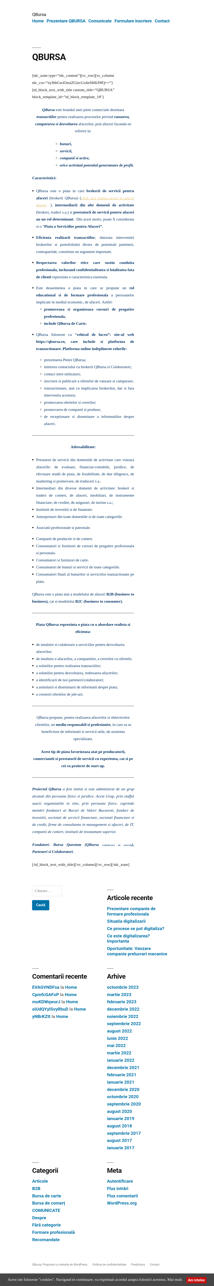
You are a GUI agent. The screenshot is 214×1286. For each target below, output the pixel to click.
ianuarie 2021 (120, 1082)
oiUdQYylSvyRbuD (50, 1009)
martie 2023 (119, 994)
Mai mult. (175, 1279)
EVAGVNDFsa (45, 987)
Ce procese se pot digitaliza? (135, 928)
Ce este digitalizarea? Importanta (128, 938)
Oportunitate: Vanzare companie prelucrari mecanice (137, 951)
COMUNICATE (46, 1210)
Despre (39, 1217)
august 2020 (119, 1111)
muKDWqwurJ (46, 1001)
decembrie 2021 (123, 1067)
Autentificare (120, 1181)
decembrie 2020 (123, 1089)
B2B (36, 1188)
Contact (162, 21)
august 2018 (119, 1125)
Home (38, 21)
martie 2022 (119, 1052)
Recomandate (46, 1239)
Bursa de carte (46, 1195)
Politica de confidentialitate (109, 1264)
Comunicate (99, 21)
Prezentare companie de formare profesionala (131, 911)
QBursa (39, 14)
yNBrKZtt (41, 1016)
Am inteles (196, 1280)
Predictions (138, 1264)
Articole (40, 1181)
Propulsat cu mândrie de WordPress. (65, 1264)
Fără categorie (46, 1225)
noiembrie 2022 (122, 1016)
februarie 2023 (121, 1001)
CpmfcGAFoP (45, 994)
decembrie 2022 (123, 1009)
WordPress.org (122, 1203)
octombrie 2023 (123, 987)
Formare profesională (53, 1232)
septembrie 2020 (124, 1104)
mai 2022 (116, 1045)
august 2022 (119, 1031)
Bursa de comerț (48, 1203)
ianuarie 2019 (120, 1118)
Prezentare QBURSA (66, 21)
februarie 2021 (121, 1074)
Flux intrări (117, 1188)
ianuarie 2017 (120, 1147)
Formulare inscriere (133, 21)
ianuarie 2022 (120, 1060)
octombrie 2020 (123, 1096)
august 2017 (119, 1140)
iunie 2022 (117, 1038)
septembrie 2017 (124, 1133)
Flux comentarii (122, 1195)
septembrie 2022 (124, 1023)
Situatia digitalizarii (126, 921)
